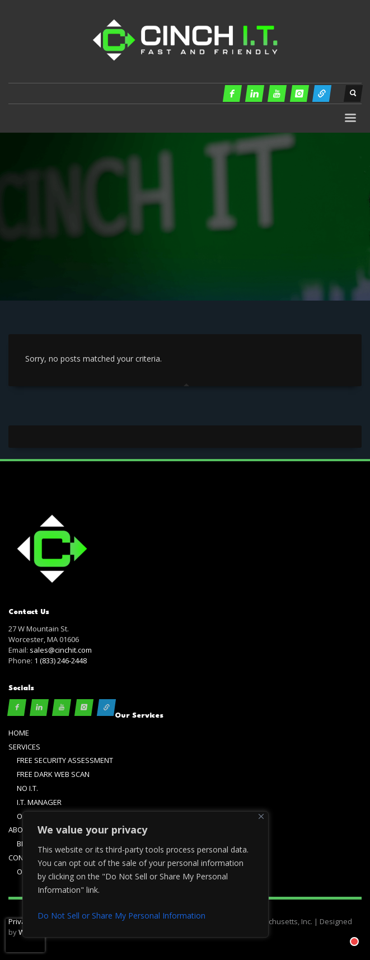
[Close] (261, 816)
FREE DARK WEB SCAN (53, 774)
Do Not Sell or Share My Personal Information (121, 915)
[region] (145, 874)
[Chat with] (343, 930)
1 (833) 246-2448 (60, 660)
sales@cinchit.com (61, 650)
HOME (18, 733)
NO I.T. (27, 788)
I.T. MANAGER (39, 802)
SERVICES (24, 747)
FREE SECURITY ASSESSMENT (65, 760)
